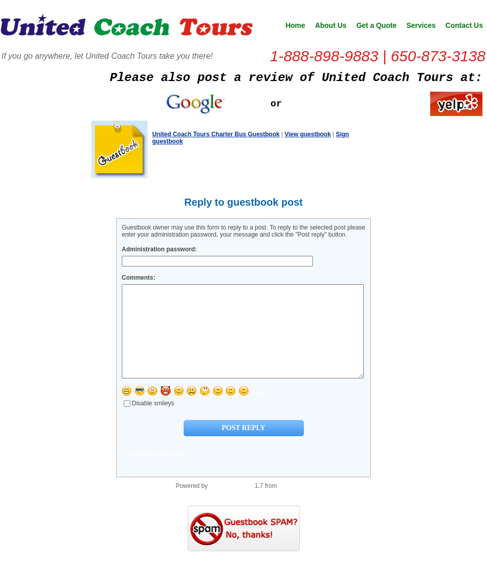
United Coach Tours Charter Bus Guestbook (216, 134)
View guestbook (308, 134)
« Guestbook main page (154, 472)
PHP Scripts (295, 504)
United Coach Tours (127, 28)
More (259, 411)
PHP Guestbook (231, 504)
